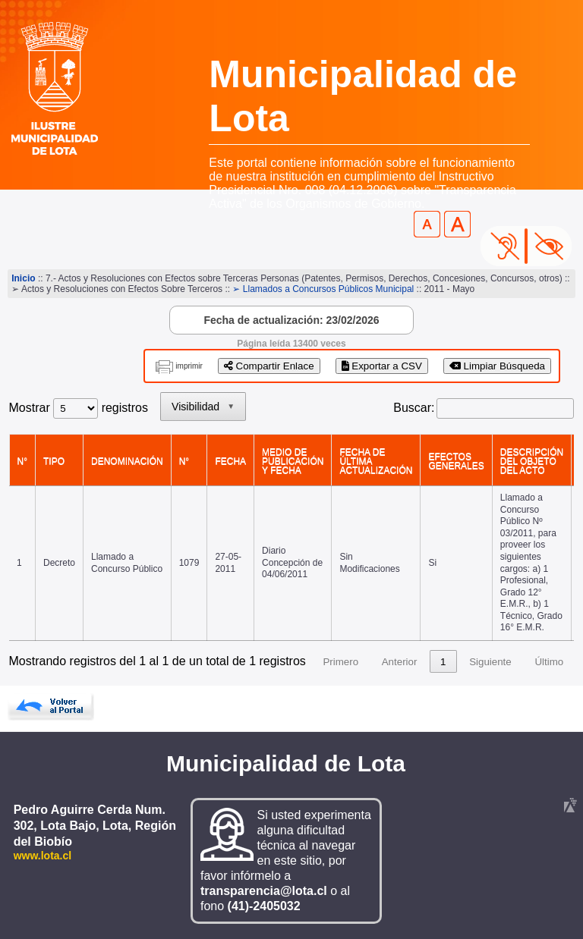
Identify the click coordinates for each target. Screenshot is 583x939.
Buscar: (413, 407)
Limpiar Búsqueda (497, 366)
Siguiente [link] (490, 661)
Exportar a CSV (382, 366)
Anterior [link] (400, 661)
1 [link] (443, 661)
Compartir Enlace (269, 366)
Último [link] (548, 661)
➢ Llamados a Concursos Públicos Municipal (323, 289)
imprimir (189, 366)
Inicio (23, 278)
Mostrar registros (78, 407)
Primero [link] (340, 661)
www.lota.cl (43, 855)
